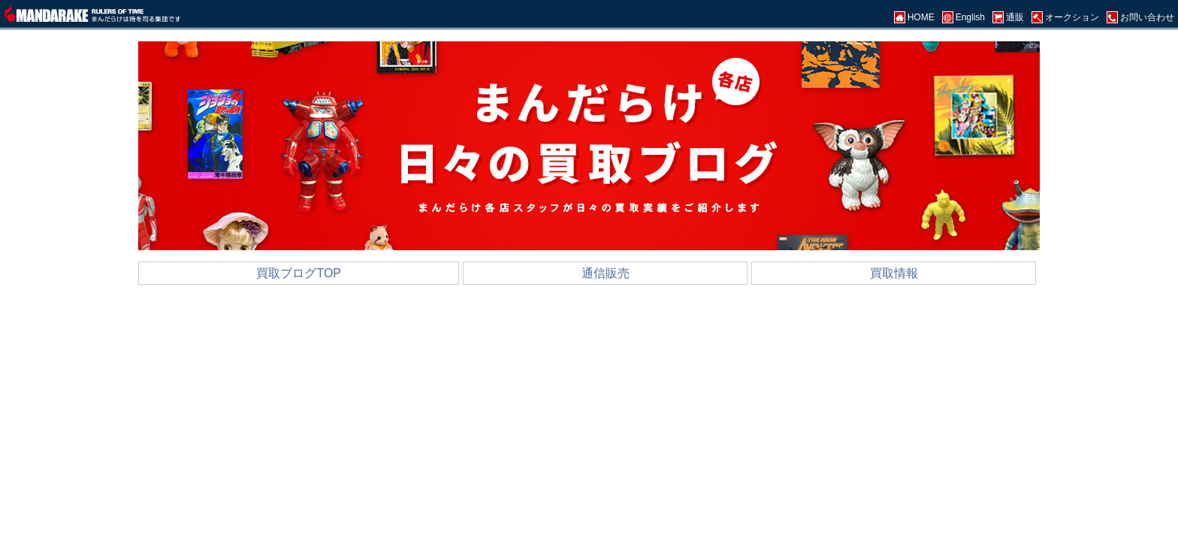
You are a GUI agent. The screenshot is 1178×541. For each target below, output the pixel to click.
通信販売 (605, 273)
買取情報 (894, 273)
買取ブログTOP (298, 273)
